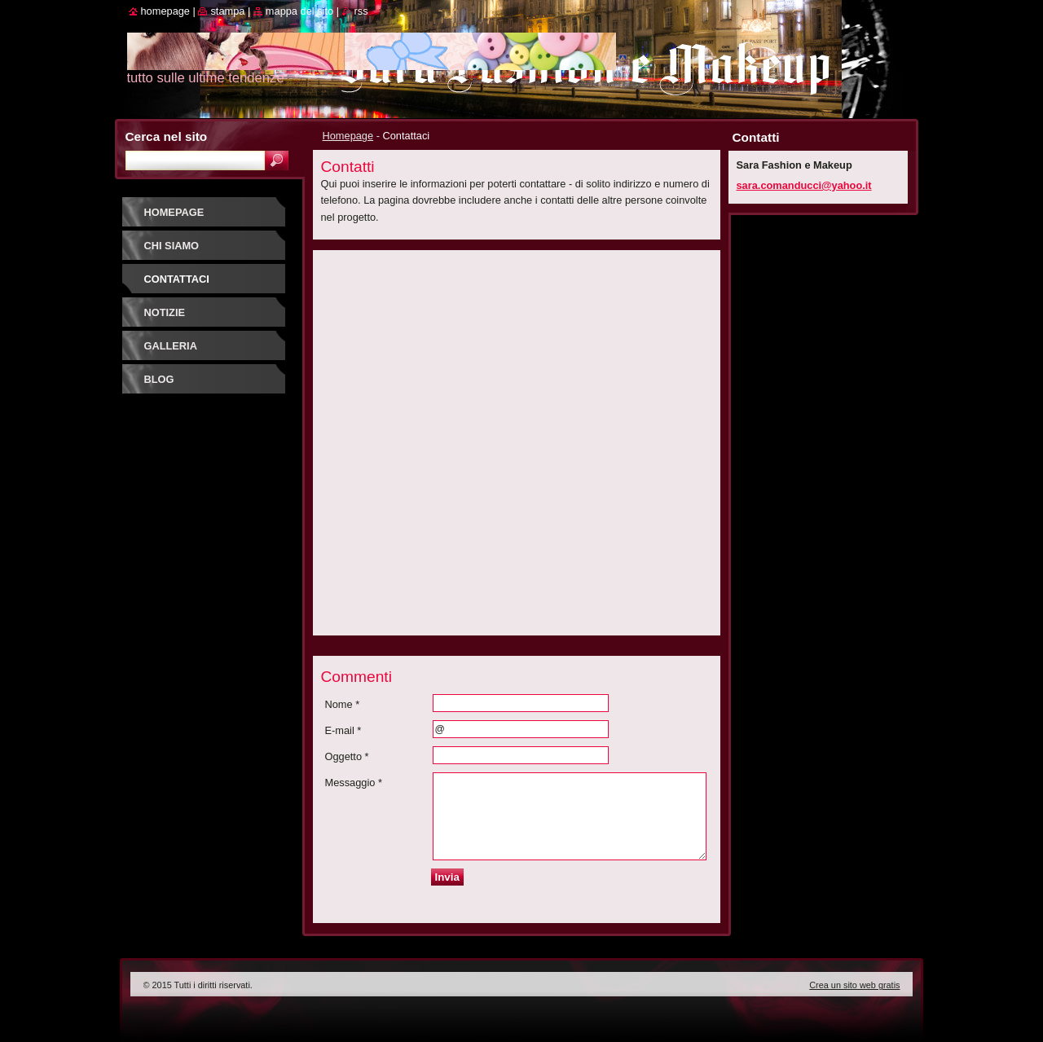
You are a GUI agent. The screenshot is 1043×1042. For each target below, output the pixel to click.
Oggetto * (347, 756)
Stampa (227, 11)
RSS (361, 11)
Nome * (342, 704)
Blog (159, 379)
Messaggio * (353, 782)
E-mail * (343, 730)
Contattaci (176, 279)
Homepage (348, 136)
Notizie (164, 312)
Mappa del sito (299, 11)
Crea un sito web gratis (854, 985)
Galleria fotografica (182, 351)
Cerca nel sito (166, 136)
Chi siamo (172, 246)
